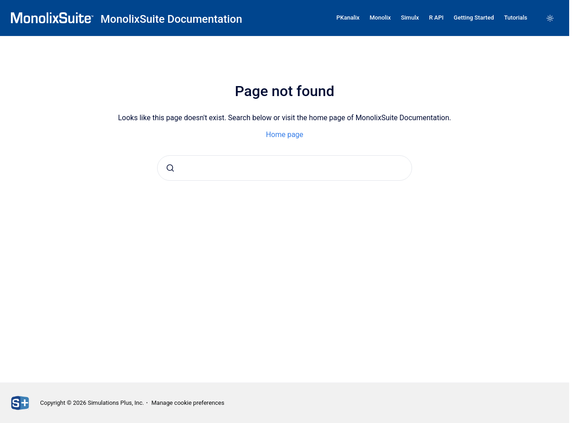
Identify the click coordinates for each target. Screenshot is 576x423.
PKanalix (348, 17)
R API (436, 17)
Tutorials (515, 17)
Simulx (410, 17)
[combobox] (285, 168)
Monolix (380, 17)
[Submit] (170, 168)
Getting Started (474, 17)
